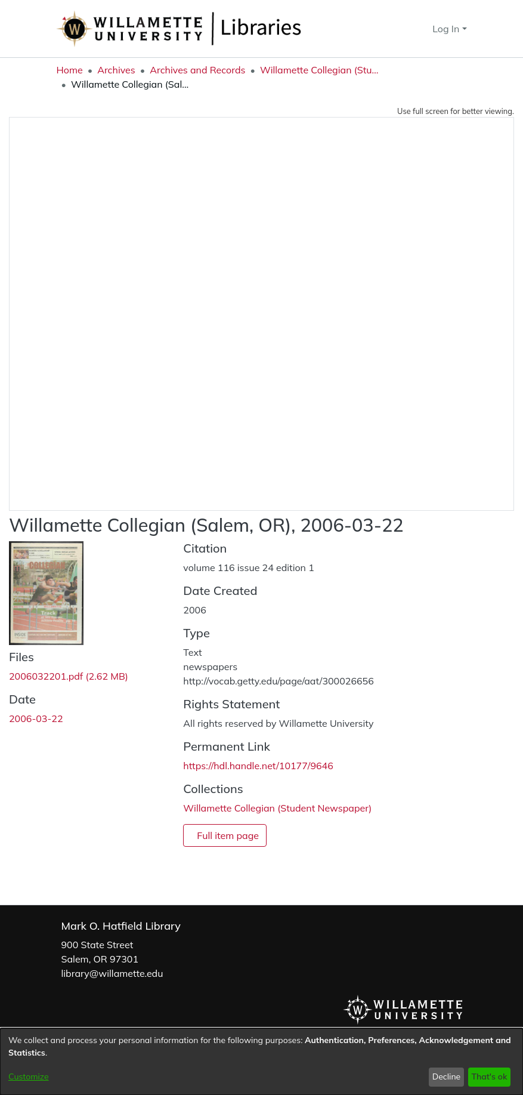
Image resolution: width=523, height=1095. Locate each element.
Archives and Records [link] (197, 70)
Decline (446, 1076)
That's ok (489, 1076)
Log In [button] (447, 29)
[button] (402, 28)
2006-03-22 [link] (36, 718)
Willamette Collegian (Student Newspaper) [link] (319, 70)
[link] (68, 676)
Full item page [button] (228, 835)
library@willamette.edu (112, 973)
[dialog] (261, 1061)
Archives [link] (116, 70)
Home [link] (70, 70)
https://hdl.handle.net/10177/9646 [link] (258, 766)
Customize (28, 1076)
